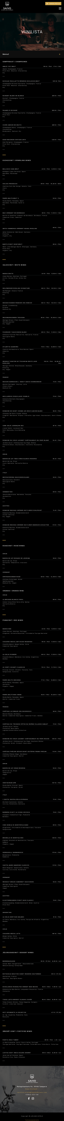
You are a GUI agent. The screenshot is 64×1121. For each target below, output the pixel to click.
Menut (6, 54)
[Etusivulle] (7, 6)
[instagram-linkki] (34, 1098)
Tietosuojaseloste (32, 1120)
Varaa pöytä (53, 3)
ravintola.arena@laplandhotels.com (32, 1092)
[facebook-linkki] (30, 1098)
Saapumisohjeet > (32, 1089)
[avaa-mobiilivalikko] (60, 8)
